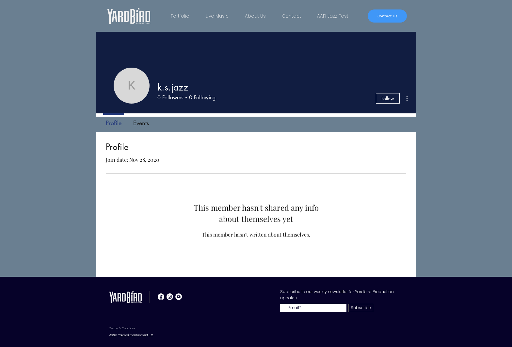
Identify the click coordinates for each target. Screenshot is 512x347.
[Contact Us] (387, 16)
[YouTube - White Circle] (178, 296)
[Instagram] (170, 296)
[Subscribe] (360, 308)
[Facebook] (161, 296)
